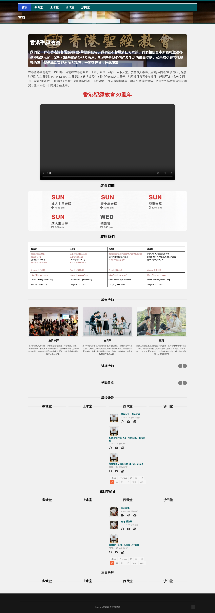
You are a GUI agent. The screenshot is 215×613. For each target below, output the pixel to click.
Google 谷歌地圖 (38, 270)
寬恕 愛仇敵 (126, 521)
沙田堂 (85, 7)
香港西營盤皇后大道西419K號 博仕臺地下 (125, 254)
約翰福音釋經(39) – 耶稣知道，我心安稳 (127, 439)
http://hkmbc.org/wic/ (117, 275)
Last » (142, 482)
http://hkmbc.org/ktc (39, 275)
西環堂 (70, 7)
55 (117, 482)
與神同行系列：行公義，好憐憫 (124, 545)
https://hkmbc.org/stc (156, 275)
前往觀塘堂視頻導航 (39, 262)
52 (136, 478)
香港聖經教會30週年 (107, 94)
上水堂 (54, 7)
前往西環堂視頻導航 (116, 259)
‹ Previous (123, 478)
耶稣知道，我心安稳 (130, 414)
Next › (134, 482)
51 (131, 478)
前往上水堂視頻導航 (78, 262)
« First (113, 478)
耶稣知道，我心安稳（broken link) (126, 463)
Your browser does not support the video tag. (107, 142)
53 (142, 478)
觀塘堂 (38, 7)
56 (122, 482)
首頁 (24, 7)
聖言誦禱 (125, 508)
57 (128, 482)
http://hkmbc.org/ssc (79, 275)
